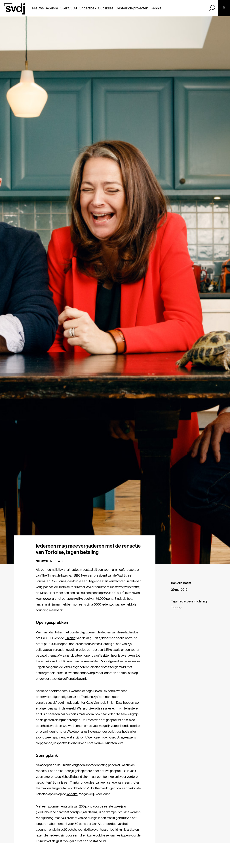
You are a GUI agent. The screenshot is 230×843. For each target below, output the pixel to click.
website (72, 794)
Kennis (156, 8)
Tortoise (176, 608)
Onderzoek (87, 8)
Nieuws (38, 8)
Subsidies (105, 8)
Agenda (52, 8)
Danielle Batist (181, 583)
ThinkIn (70, 638)
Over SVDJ (68, 8)
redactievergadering (193, 601)
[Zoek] (212, 8)
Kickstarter (47, 593)
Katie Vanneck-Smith (100, 702)
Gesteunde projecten (131, 8)
